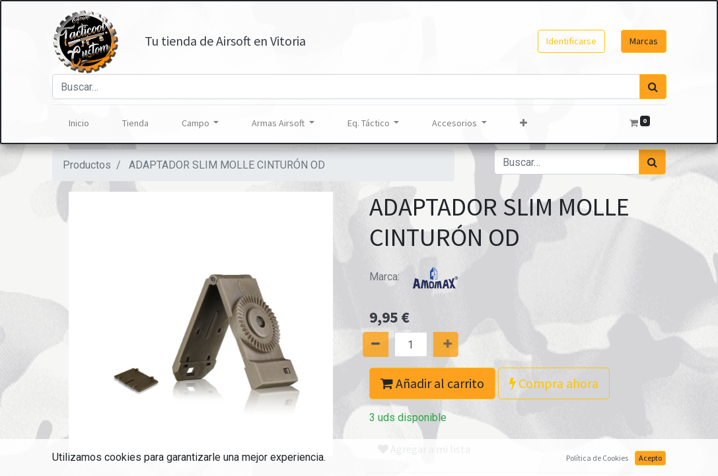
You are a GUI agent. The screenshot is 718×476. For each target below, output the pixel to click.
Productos (87, 165)
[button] (523, 123)
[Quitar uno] (364, 344)
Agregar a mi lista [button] (424, 449)
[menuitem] (79, 123)
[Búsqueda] (652, 86)
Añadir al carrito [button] (432, 383)
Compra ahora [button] (553, 383)
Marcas (643, 41)
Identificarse (571, 41)
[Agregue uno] (457, 344)
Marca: (418, 276)
